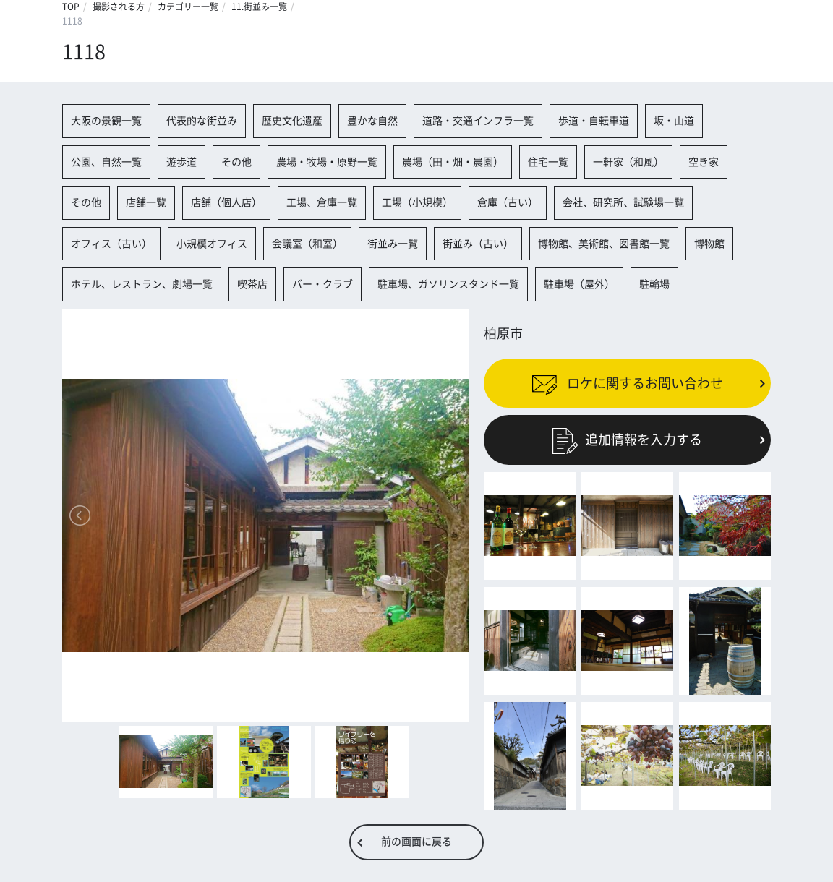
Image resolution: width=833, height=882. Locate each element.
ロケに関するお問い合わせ (627, 383)
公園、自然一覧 (106, 162)
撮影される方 (119, 6)
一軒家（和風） (628, 162)
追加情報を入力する (627, 439)
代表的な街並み (201, 121)
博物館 (709, 244)
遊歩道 (181, 162)
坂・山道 (674, 121)
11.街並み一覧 (259, 6)
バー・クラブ (322, 284)
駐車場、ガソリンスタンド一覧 (448, 284)
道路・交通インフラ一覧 (478, 121)
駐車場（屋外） (579, 284)
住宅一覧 (548, 162)
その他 (236, 162)
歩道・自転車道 (593, 121)
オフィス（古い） (111, 244)
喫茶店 (252, 284)
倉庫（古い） (507, 202)
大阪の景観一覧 (106, 121)
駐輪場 (654, 284)
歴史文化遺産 (292, 121)
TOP (71, 6)
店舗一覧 (146, 202)
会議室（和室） (307, 244)
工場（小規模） (417, 202)
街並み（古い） (478, 244)
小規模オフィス (211, 244)
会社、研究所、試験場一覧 (623, 202)
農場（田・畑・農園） (452, 162)
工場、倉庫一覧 (321, 202)
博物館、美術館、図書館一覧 (604, 244)
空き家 (703, 162)
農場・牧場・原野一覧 (326, 162)
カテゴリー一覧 (188, 6)
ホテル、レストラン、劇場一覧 (142, 284)
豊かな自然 (372, 121)
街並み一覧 (392, 244)
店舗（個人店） (226, 202)
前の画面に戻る (416, 841)
